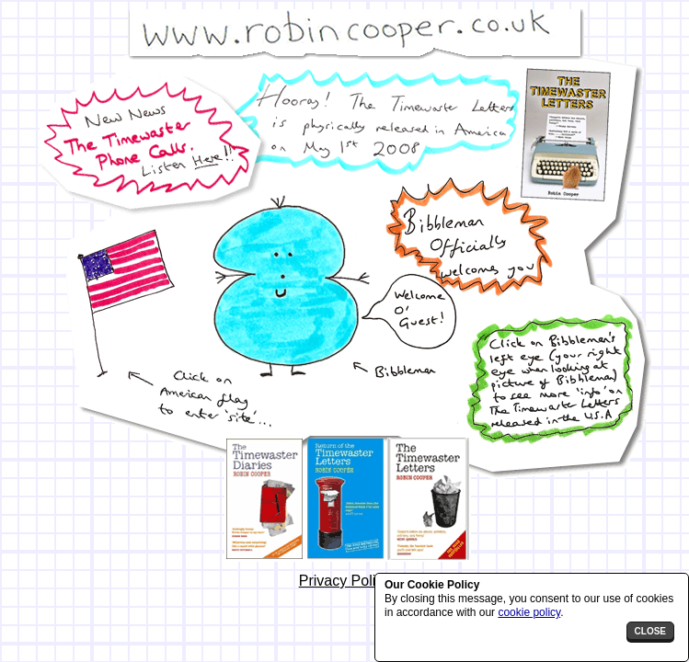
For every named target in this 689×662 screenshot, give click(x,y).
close (650, 631)
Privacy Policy (345, 580)
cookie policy (529, 612)
